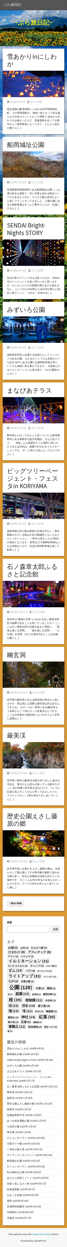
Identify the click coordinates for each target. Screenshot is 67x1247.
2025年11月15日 (17, 861)
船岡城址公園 (25, 145)
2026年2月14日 (16, 347)
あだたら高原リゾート (19, 1178)
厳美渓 (16, 735)
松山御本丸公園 (15, 1172)
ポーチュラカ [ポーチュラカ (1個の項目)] (44, 971)
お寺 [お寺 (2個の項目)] (24, 947)
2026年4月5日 (16, 101)
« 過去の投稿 (15, 903)
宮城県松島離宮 (15, 1206)
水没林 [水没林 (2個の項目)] (50, 1000)
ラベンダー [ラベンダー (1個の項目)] (49, 977)
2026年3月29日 (16, 182)
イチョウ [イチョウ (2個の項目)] (27, 956)
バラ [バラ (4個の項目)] (30, 970)
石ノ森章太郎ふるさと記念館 (32, 570)
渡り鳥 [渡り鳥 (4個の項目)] (44, 1006)
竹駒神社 (12, 1212)
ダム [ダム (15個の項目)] (15, 970)
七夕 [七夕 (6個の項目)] (13, 981)
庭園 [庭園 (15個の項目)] (22, 993)
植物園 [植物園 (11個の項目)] (33, 1000)
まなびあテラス (29, 390)
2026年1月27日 (16, 428)
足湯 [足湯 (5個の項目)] (26, 1022)
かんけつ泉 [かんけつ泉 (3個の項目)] (39, 947)
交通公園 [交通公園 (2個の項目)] (27, 981)
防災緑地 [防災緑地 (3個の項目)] (35, 1026)
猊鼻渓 (10, 1109)
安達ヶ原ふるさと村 (18, 1183)
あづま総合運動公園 (18, 1120)
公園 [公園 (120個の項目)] (20, 987)
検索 (9, 922)
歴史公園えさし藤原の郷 (32, 820)
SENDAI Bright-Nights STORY (26, 229)
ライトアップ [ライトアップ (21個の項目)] (25, 976)
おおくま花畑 (14, 1195)
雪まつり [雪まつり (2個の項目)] (50, 1027)
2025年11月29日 (17, 773)
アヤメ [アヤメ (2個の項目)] (13, 956)
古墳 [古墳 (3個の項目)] (40, 988)
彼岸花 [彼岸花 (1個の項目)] (36, 994)
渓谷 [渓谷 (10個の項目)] (28, 1006)
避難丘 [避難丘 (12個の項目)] (16, 1026)
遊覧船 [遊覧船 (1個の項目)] (37, 1022)
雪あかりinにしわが (32, 60)
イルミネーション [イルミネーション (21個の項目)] (29, 961)
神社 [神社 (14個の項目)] (28, 1017)
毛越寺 (10, 1218)
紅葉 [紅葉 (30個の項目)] (47, 1016)
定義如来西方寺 (15, 1115)
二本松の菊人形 (15, 1149)
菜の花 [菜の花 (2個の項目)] (13, 1022)
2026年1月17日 (16, 523)
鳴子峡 (10, 1132)
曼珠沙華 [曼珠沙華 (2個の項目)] (49, 994)
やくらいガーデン (17, 1138)
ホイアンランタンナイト (20, 1155)
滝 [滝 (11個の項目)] (27, 1011)
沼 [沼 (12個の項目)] (13, 1005)
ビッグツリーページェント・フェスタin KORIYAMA (32, 478)
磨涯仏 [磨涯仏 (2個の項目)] (13, 1017)
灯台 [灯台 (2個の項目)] (39, 1011)
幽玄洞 (16, 655)
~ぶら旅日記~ (12, 5)
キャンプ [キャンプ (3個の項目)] (37, 965)
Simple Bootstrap (41, 1234)
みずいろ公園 (26, 310)
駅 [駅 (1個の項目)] (10, 1031)
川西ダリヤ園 (14, 1143)
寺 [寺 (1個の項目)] (10, 994)
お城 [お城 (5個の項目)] (13, 947)
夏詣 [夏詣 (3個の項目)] (51, 988)
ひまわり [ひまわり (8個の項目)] (16, 952)
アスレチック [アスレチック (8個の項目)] (39, 952)
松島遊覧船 (13, 1189)
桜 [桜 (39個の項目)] (15, 1000)
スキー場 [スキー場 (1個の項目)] (51, 966)
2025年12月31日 (17, 612)
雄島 (9, 1200)
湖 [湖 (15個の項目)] (13, 1011)
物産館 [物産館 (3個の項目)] (51, 1011)
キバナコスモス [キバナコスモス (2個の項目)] (18, 966)
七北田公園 (13, 1126)
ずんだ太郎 (34, 101)
